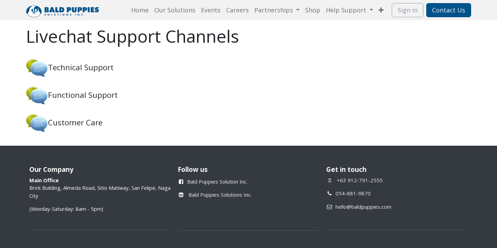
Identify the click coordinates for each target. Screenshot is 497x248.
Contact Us (448, 10)
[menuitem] (140, 10)
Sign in (408, 10)
